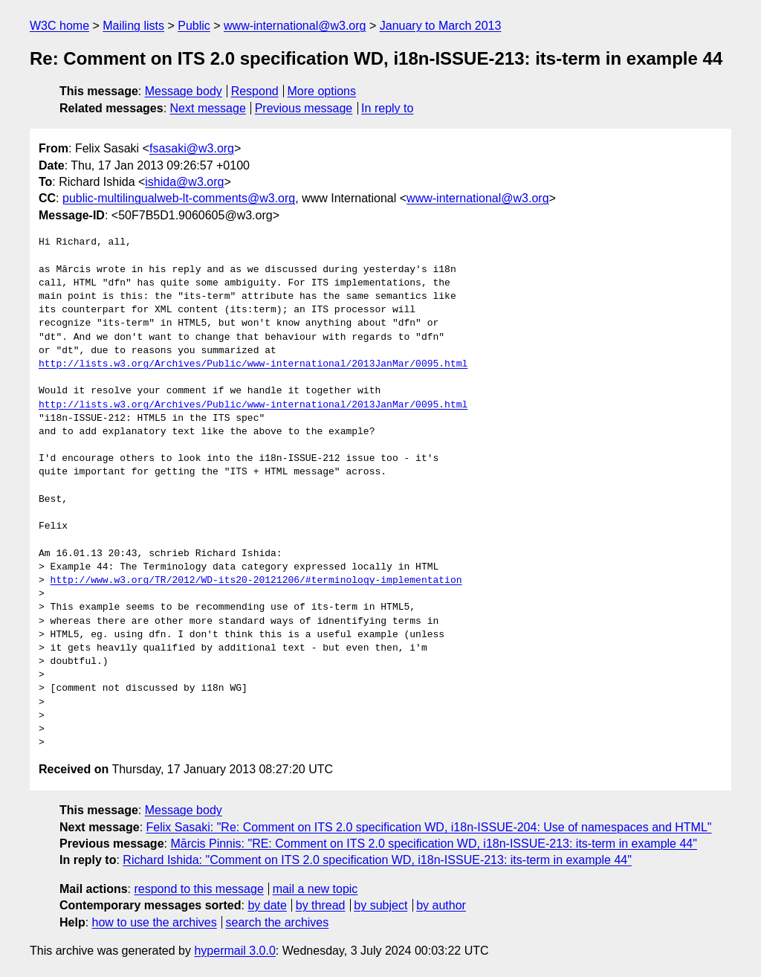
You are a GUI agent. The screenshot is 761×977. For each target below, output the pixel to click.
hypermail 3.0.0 (234, 950)
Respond (255, 91)
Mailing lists (133, 25)
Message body (183, 91)
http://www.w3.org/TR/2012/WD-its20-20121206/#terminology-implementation (256, 580)
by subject (380, 905)
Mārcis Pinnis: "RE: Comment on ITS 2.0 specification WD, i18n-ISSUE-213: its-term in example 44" (433, 843)
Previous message (304, 108)
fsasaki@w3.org (191, 148)
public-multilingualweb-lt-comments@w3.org (178, 198)
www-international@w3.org (295, 25)
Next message (208, 108)
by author (441, 905)
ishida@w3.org (184, 181)
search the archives (277, 922)
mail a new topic (315, 889)
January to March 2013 (441, 25)
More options (322, 91)
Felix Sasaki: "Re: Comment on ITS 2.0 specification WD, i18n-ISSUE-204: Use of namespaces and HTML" (429, 827)
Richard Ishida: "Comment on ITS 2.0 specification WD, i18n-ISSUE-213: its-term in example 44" (377, 860)
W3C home (59, 25)
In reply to (387, 108)
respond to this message (198, 889)
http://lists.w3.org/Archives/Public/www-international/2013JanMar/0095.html (253, 364)
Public (194, 25)
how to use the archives (154, 922)
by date (266, 905)
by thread (321, 905)
